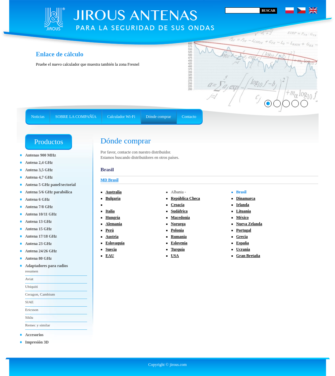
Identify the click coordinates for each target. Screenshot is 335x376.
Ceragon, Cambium (40, 294)
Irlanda (242, 204)
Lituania (243, 211)
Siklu (29, 317)
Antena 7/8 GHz (39, 207)
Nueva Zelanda (249, 224)
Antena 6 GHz (37, 199)
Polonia (177, 230)
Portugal (243, 230)
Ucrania (243, 249)
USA (175, 255)
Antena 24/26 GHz (41, 251)
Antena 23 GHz (38, 244)
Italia (110, 211)
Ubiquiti (31, 287)
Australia (114, 192)
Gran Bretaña (248, 255)
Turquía (178, 249)
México (242, 217)
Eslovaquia (115, 243)
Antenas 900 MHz (40, 155)
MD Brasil (109, 180)
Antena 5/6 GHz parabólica (48, 192)
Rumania (179, 236)
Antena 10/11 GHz (41, 214)
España (242, 243)
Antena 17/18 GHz (41, 236)
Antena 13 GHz (38, 222)
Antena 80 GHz (38, 258)
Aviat (29, 279)
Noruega (178, 224)
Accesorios (34, 335)
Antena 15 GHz (38, 229)
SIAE (29, 302)
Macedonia (180, 217)
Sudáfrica (179, 211)
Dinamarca (245, 198)
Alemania (114, 224)
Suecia (111, 249)
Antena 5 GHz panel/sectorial (50, 185)
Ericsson (31, 310)
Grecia (242, 236)
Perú (110, 230)
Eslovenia (179, 243)
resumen (31, 271)
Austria (112, 236)
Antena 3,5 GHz (39, 170)
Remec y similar (37, 325)
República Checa (185, 198)
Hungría (113, 217)
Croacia (177, 204)
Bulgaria (113, 198)
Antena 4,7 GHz (39, 177)
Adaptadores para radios (46, 266)
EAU (110, 255)
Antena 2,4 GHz (39, 163)
